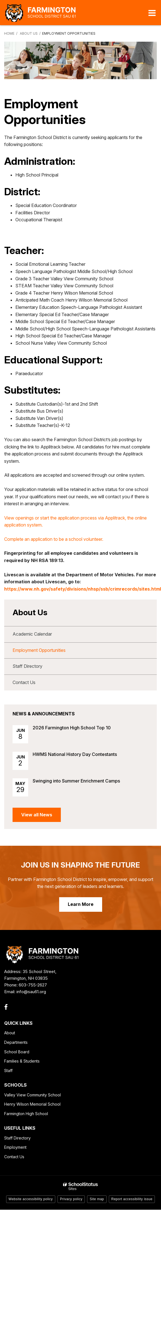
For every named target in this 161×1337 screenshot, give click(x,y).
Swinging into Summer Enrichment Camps (76, 781)
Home (9, 33)
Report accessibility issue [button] (132, 1199)
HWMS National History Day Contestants (75, 754)
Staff (8, 1070)
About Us (29, 33)
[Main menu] (152, 12)
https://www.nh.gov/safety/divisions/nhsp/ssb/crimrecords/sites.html (82, 589)
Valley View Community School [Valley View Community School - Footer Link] (32, 1094)
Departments (16, 1042)
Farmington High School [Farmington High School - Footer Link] (26, 1113)
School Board (16, 1051)
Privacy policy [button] (71, 1199)
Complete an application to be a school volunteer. (53, 539)
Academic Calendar (32, 634)
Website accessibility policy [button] (31, 1199)
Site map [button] (97, 1199)
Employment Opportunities (39, 650)
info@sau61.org (31, 991)
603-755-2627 (33, 985)
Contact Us (24, 682)
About (9, 1032)
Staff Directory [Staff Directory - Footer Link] (17, 1138)
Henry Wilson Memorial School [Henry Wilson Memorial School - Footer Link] (32, 1104)
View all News (36, 814)
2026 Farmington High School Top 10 (72, 727)
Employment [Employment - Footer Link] (15, 1147)
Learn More (80, 904)
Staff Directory (27, 666)
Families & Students (22, 1061)
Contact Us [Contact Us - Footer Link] (14, 1156)
